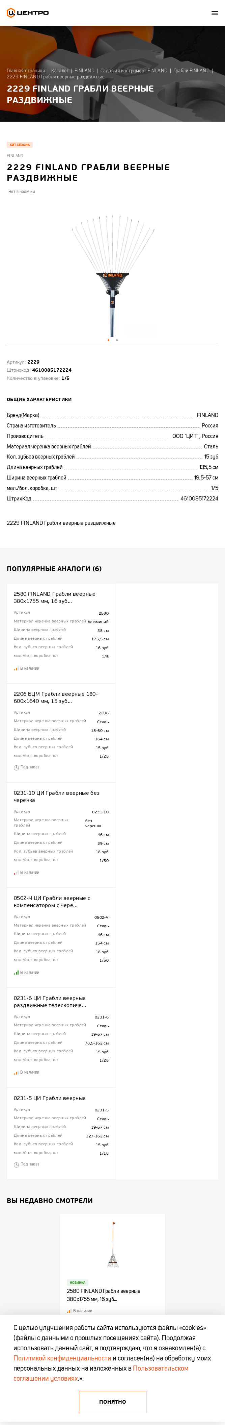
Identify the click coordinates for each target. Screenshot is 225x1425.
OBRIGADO (166, 1148)
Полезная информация (101, 1116)
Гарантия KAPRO (21, 1137)
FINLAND (165, 1116)
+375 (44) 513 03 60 (29, 1219)
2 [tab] (117, 340)
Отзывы (13, 1169)
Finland (15, 156)
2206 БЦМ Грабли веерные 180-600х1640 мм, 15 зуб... (162, 598)
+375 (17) (17, 1211)
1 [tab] (108, 340)
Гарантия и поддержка (26, 1148)
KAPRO (163, 1137)
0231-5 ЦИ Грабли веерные (156, 804)
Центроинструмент (173, 1105)
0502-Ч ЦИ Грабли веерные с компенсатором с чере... (158, 703)
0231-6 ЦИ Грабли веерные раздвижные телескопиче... (50, 808)
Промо (12, 1158)
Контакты (15, 1127)
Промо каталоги (96, 1148)
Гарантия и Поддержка (102, 1105)
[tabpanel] (112, 269)
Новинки (89, 1127)
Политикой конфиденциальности (62, 1358)
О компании (17, 1105)
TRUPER (164, 1127)
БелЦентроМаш (170, 1169)
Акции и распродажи (100, 1137)
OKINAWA (165, 1158)
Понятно (112, 1402)
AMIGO (163, 1180)
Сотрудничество (21, 1116)
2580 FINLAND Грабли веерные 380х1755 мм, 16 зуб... (55, 598)
